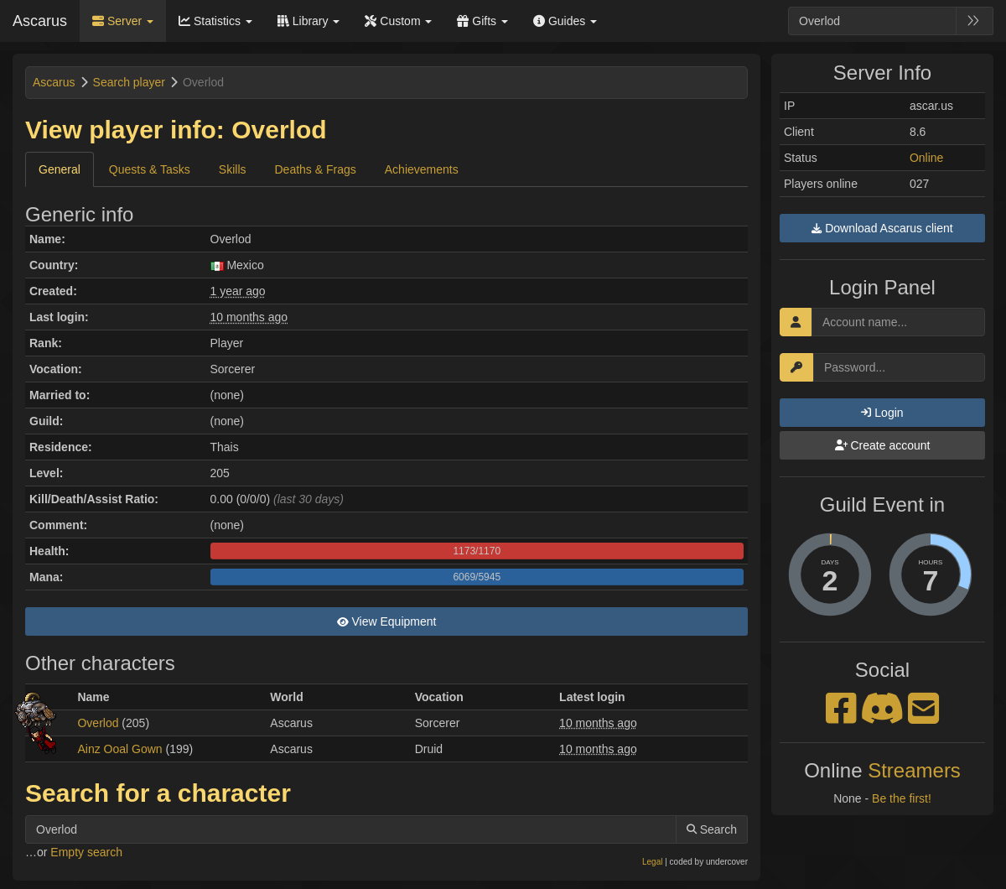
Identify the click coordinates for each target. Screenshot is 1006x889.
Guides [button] (565, 21)
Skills (232, 169)
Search (712, 829)
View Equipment (387, 621)
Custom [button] (398, 21)
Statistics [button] (215, 21)
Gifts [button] (482, 21)
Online (926, 157)
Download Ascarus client (882, 228)
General (59, 169)
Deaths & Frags (315, 169)
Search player (129, 82)
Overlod (97, 723)
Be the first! (901, 798)
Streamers (914, 770)
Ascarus (40, 21)
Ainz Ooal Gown (119, 749)
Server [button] (122, 21)
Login (882, 412)
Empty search (86, 852)
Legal (652, 861)
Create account (883, 445)
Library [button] (308, 21)
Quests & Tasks (149, 169)
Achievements (422, 169)
